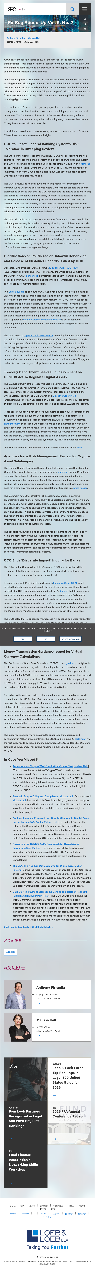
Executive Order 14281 (65, 583)
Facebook (25, 1213)
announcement (12, 423)
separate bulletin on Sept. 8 (38, 335)
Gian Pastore (33, 848)
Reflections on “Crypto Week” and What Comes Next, (43, 766)
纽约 (22, 1205)
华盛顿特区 (58, 1205)
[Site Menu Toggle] (85, 9)
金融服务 (10, 952)
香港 (53, 1208)
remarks (85, 163)
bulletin (64, 591)
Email (57, 998)
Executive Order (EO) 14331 (64, 267)
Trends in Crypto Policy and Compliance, (36, 796)
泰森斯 (82, 1205)
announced (32, 275)
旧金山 (71, 1205)
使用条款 (82, 1213)
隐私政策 (69, 1213)
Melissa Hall (34, 37)
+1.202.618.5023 (44, 1031)
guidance (71, 663)
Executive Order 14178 (64, 395)
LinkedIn (12, 1213)
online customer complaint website (42, 319)
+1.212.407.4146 (43, 998)
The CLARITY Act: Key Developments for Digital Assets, (44, 865)
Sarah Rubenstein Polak (36, 895)
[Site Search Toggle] (72, 9)
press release (80, 488)
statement (63, 472)
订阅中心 (47, 1216)
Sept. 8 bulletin (16, 291)
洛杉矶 (13, 1205)
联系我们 (56, 1213)
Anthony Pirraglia (16, 37)
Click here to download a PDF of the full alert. (27, 927)
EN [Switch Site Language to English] (20, 9)
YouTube (44, 1213)
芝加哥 (32, 1205)
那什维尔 (44, 1205)
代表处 (43, 1208)
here (79, 447)
